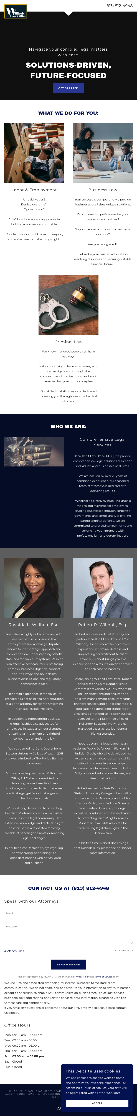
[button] (5, 951)
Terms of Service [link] (103, 976)
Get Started (68, 88)
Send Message (68, 964)
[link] (15, 5)
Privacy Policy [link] (82, 976)
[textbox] (68, 913)
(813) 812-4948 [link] (119, 5)
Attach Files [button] (15, 951)
